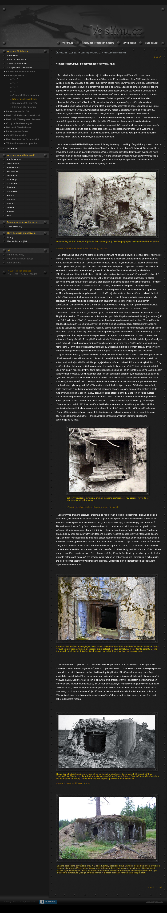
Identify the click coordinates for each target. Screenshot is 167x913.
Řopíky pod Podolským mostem (98, 43)
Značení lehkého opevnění (25, 95)
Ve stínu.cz (67, 43)
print (160, 887)
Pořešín (11, 199)
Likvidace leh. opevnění (24, 107)
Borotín (10, 195)
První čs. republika (16, 59)
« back (151, 887)
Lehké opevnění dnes (17, 131)
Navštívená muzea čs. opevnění (22, 139)
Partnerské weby (15, 254)
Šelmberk (12, 187)
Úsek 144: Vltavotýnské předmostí (23, 119)
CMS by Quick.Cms (154, 902)
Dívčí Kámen (13, 163)
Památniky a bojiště (17, 241)
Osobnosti (12, 148)
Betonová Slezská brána (18, 127)
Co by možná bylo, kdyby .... (20, 123)
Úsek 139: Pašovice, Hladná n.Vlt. (23, 115)
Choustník (12, 183)
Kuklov (10, 211)
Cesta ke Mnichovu (16, 63)
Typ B (15, 83)
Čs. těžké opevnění (16, 135)
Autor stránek (14, 262)
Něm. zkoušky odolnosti (24, 99)
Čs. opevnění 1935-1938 (19, 67)
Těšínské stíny (14, 226)
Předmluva (12, 55)
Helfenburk (12, 171)
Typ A (15, 79)
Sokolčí (10, 203)
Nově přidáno (129, 43)
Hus (9, 215)
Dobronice (12, 175)
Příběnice (12, 191)
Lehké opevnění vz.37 (17, 75)
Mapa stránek (151, 43)
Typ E (15, 91)
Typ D (15, 87)
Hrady (10, 237)
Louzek (10, 207)
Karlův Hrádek (14, 159)
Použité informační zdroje (20, 258)
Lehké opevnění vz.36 (17, 111)
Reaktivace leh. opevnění (25, 103)
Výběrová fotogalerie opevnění (21, 143)
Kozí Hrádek (13, 167)
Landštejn (12, 179)
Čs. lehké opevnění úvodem (20, 71)
